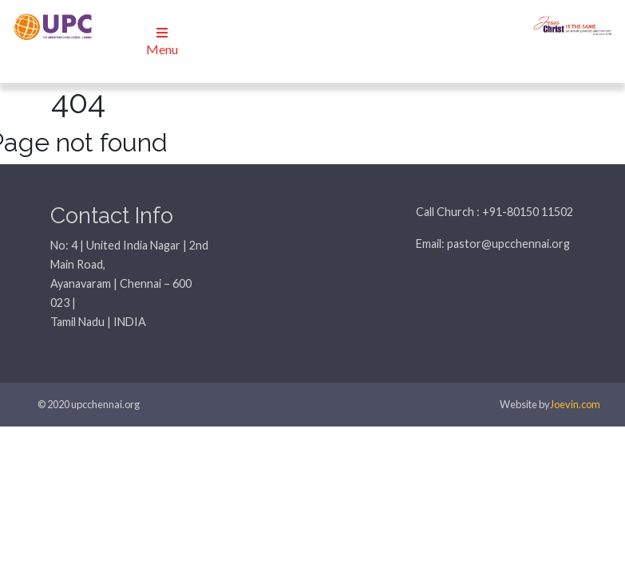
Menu (162, 41)
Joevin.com (575, 404)
